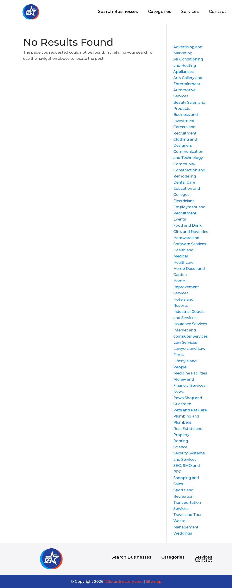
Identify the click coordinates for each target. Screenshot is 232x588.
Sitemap (153, 581)
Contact (217, 12)
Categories (159, 12)
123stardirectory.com (123, 581)
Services (190, 12)
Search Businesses (118, 12)
